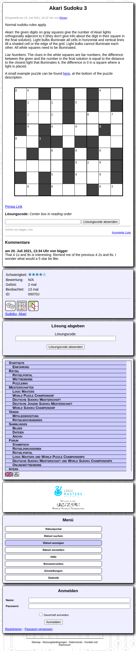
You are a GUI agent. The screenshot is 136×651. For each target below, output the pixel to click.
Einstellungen (53, 570)
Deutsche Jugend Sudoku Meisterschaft (42, 404)
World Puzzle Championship (33, 395)
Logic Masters (23, 391)
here (66, 73)
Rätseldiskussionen (26, 448)
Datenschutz (75, 642)
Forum (13, 440)
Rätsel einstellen (53, 549)
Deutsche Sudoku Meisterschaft (36, 400)
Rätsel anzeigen (53, 542)
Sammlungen (18, 424)
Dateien (18, 432)
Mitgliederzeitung (25, 416)
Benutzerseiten (53, 563)
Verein (14, 412)
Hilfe (53, 556)
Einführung (20, 367)
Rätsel (14, 371)
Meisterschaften (21, 387)
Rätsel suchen (53, 536)
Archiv (17, 436)
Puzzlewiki (20, 383)
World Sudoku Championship (33, 408)
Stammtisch (20, 444)
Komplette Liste (121, 232)
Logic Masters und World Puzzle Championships (48, 457)
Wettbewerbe (22, 379)
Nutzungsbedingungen (55, 642)
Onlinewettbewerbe (27, 465)
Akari (22, 314)
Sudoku (11, 314)
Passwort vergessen (39, 629)
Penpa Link (13, 206)
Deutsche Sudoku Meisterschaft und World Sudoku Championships (62, 461)
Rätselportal (22, 375)
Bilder (17, 428)
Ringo (63, 17)
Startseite (16, 363)
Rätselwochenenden (27, 420)
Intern (13, 469)
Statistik (53, 577)
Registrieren (13, 629)
